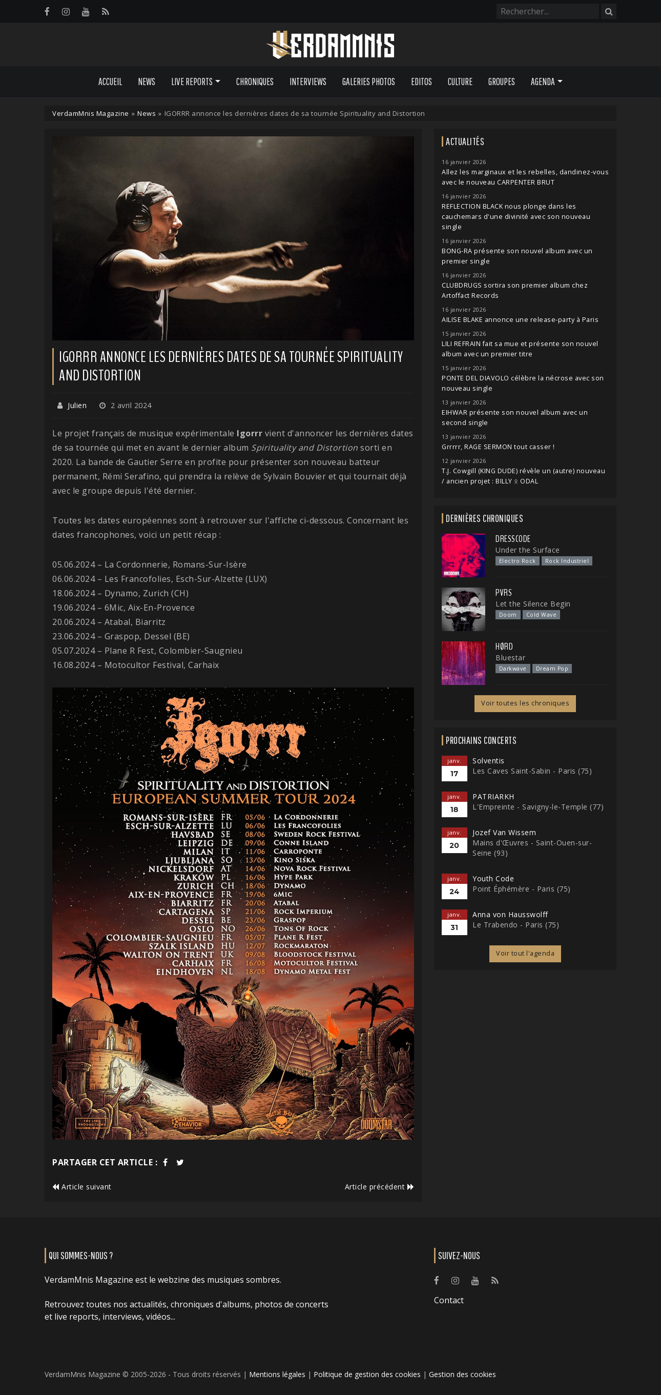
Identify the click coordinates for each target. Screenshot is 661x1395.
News (146, 81)
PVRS (503, 593)
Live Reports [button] (192, 81)
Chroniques (255, 81)
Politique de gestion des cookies (367, 1374)
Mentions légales (277, 1374)
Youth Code (493, 878)
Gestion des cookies (462, 1374)
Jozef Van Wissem (504, 832)
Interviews (308, 81)
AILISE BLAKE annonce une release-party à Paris (520, 319)
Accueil (110, 81)
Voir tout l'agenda (525, 953)
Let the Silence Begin (533, 604)
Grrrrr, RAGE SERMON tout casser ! (498, 446)
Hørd (504, 646)
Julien (77, 405)
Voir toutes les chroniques (525, 703)
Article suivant (82, 1186)
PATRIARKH (493, 796)
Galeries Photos (368, 81)
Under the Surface (527, 550)
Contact (449, 1300)
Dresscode (513, 539)
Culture (460, 81)
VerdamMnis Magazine (90, 113)
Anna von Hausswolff (510, 914)
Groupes (501, 81)
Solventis (488, 760)
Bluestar (510, 657)
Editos (421, 81)
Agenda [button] (543, 81)
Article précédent (380, 1186)
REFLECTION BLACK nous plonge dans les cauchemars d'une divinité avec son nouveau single (516, 216)
